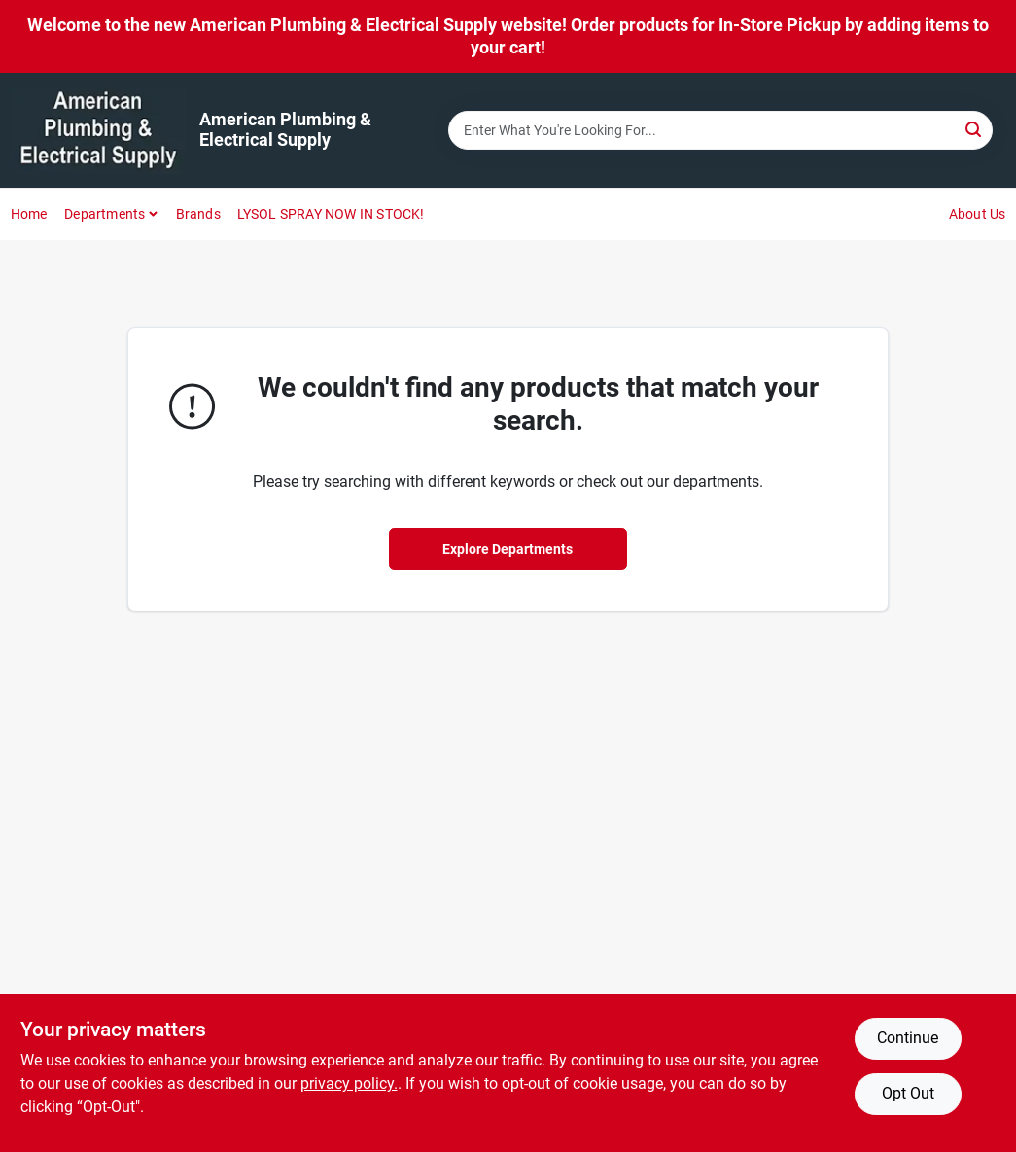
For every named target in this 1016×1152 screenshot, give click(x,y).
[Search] (975, 129)
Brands (198, 214)
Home (29, 214)
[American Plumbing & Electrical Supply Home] (98, 130)
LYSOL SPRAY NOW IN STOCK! (331, 214)
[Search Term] (720, 130)
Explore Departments (507, 549)
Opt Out (908, 1093)
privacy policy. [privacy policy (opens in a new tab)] (349, 1083)
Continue (907, 1038)
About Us (977, 214)
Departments (104, 214)
